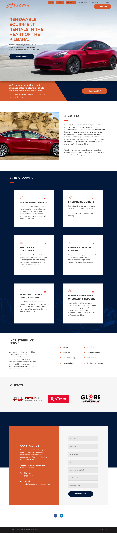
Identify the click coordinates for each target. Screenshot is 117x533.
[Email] (21, 481)
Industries (83, 2)
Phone (27, 473)
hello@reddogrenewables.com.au (37, 484)
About (60, 2)
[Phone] (21, 473)
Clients (95, 2)
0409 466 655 (29, 476)
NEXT (105, 529)
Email (27, 481)
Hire (51, 2)
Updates (106, 2)
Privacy (37, 529)
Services (70, 2)
